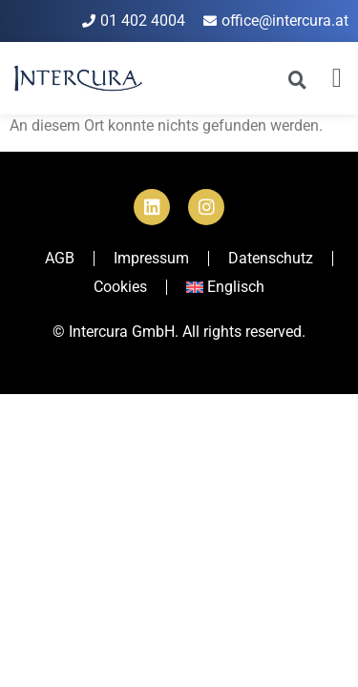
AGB (59, 258)
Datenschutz (270, 258)
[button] (337, 78)
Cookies (120, 287)
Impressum (151, 258)
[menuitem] (225, 287)
